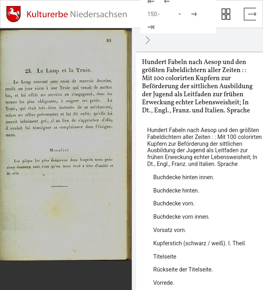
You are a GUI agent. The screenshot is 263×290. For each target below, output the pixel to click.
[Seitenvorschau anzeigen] (226, 14)
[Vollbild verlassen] (250, 14)
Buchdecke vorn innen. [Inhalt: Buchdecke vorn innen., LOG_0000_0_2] (181, 216)
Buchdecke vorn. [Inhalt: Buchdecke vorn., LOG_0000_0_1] (174, 203)
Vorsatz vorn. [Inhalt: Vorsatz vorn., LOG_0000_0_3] (169, 230)
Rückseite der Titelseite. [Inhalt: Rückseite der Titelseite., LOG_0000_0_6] (183, 269)
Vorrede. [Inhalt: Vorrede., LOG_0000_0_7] (163, 283)
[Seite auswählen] (165, 14)
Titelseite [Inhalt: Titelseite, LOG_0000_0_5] (164, 256)
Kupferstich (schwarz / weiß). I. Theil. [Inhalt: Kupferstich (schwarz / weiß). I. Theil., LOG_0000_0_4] (199, 243)
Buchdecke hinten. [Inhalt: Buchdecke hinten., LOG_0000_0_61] (176, 190)
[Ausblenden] (147, 40)
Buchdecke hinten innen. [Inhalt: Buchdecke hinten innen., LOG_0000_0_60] (184, 177)
